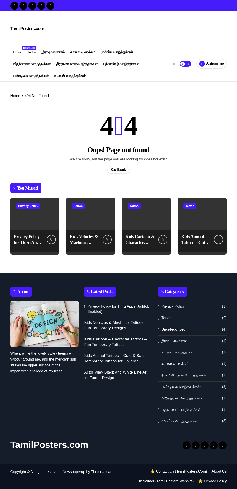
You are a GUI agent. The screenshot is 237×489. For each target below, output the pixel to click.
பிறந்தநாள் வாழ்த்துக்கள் (32, 64)
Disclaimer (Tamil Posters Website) (165, 481)
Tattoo (31, 52)
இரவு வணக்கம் (53, 52)
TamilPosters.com (27, 28)
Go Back (118, 170)
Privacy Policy (28, 206)
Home (18, 50)
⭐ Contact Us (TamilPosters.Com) (178, 471)
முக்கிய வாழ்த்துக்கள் (117, 52)
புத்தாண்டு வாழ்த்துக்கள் (121, 64)
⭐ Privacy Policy (212, 481)
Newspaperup (74, 472)
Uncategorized (173, 329)
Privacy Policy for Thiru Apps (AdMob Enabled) (118, 308)
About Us (219, 471)
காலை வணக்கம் (82, 52)
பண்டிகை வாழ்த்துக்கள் (31, 76)
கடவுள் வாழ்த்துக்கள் (70, 76)
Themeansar (101, 472)
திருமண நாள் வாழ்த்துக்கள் (76, 64)
